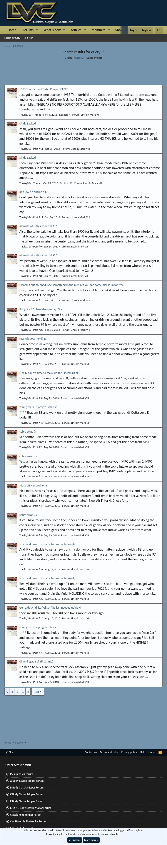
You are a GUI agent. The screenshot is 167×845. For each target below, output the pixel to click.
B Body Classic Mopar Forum (26, 787)
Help (142, 752)
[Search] (159, 30)
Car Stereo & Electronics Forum (28, 821)
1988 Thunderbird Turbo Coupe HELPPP (43, 89)
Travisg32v (78, 57)
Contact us (91, 752)
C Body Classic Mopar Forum (26, 794)
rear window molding (32, 338)
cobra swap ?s (28, 431)
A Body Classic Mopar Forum (27, 780)
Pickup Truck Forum (21, 774)
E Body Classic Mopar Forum (26, 801)
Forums (28, 30)
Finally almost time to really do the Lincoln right (48, 373)
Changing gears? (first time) (36, 661)
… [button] (23, 691)
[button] (37, 30)
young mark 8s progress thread (38, 407)
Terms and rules (109, 752)
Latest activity (12, 37)
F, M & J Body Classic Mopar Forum (30, 808)
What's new (52, 30)
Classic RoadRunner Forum (25, 814)
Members (98, 30)
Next (36, 691)
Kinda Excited (27, 123)
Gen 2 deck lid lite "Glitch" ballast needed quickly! (50, 607)
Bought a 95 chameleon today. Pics (40, 309)
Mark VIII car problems (33, 485)
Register (28, 37)
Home (12, 30)
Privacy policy (129, 752)
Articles (76, 30)
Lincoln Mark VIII (90, 114)
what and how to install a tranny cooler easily (47, 544)
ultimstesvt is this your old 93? (38, 226)
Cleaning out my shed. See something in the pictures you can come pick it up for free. (71, 285)
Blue (9, 752)
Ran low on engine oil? (33, 192)
